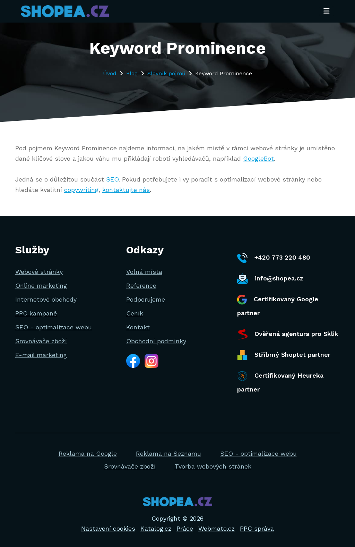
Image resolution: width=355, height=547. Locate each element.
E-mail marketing (41, 355)
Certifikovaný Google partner (277, 306)
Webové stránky (39, 271)
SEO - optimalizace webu (53, 327)
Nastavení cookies (108, 528)
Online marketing (41, 285)
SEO (112, 179)
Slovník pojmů (166, 73)
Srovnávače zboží (41, 341)
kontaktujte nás (126, 189)
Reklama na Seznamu (168, 453)
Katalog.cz (155, 528)
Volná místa (144, 271)
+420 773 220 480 (273, 258)
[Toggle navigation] (326, 11)
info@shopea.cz (270, 279)
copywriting (81, 189)
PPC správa (257, 528)
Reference (141, 285)
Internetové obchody (46, 299)
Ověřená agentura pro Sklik (287, 334)
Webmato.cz (216, 528)
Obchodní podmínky (156, 341)
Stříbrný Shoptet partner (283, 355)
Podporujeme (145, 299)
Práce (184, 528)
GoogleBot (258, 158)
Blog (132, 73)
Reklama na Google (88, 453)
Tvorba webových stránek (213, 466)
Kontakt (138, 327)
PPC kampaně (36, 313)
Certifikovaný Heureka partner (280, 382)
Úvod (109, 73)
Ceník (134, 313)
